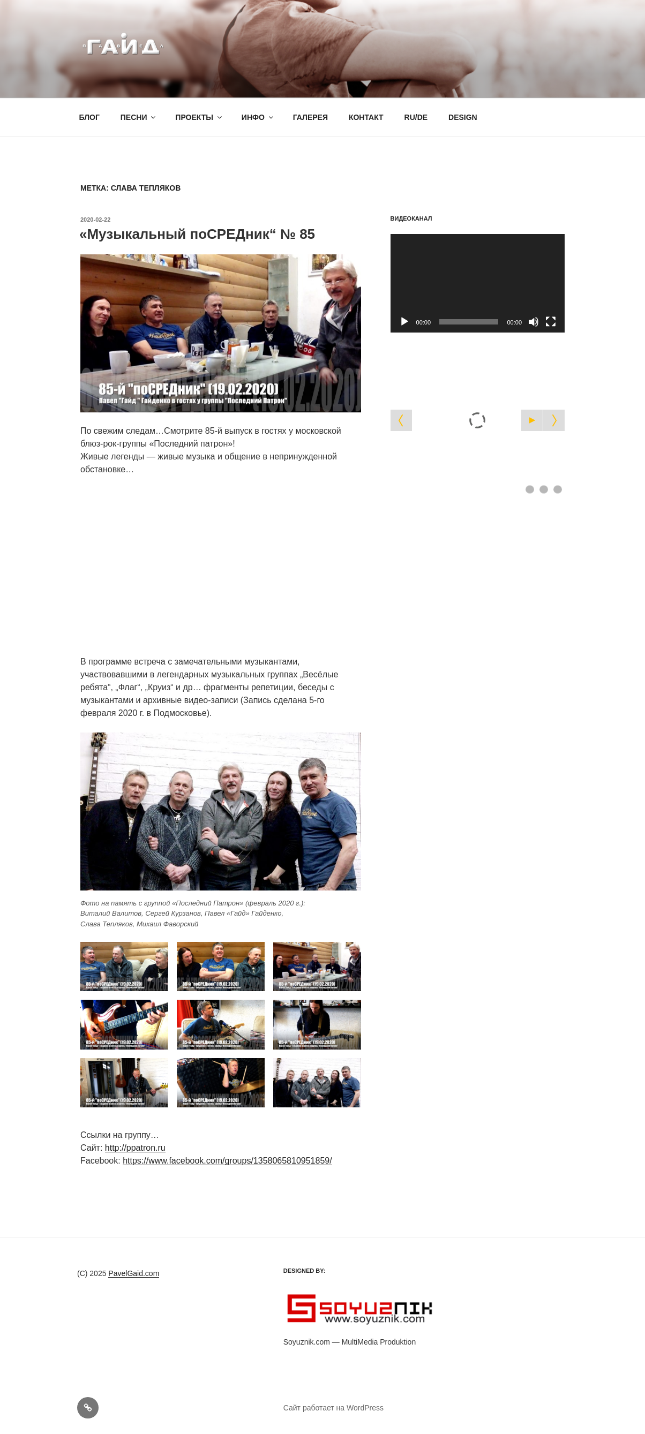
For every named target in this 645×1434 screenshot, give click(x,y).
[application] (478, 283)
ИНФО (258, 117)
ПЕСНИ (139, 117)
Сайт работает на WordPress (333, 1407)
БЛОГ (89, 117)
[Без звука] (533, 321)
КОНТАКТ (366, 117)
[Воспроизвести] (404, 321)
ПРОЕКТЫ (199, 117)
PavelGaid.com (133, 1273)
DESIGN (462, 117)
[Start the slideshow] (532, 420)
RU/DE (416, 117)
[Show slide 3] (557, 489)
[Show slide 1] (530, 489)
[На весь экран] (550, 321)
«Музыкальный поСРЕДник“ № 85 (197, 234)
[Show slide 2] (543, 489)
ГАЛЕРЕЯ (310, 117)
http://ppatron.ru (135, 1147)
